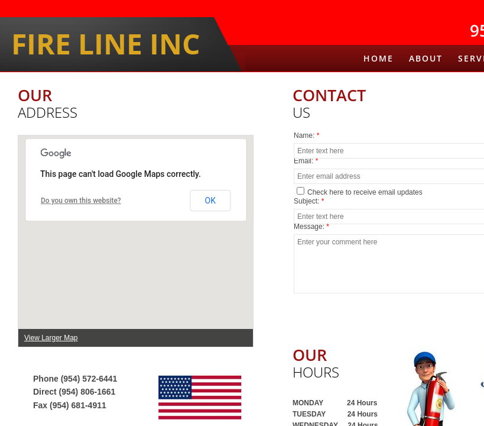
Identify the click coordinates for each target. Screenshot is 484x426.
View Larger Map (51, 338)
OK (210, 200)
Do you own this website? (81, 200)
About (426, 58)
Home (378, 58)
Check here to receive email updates (360, 191)
